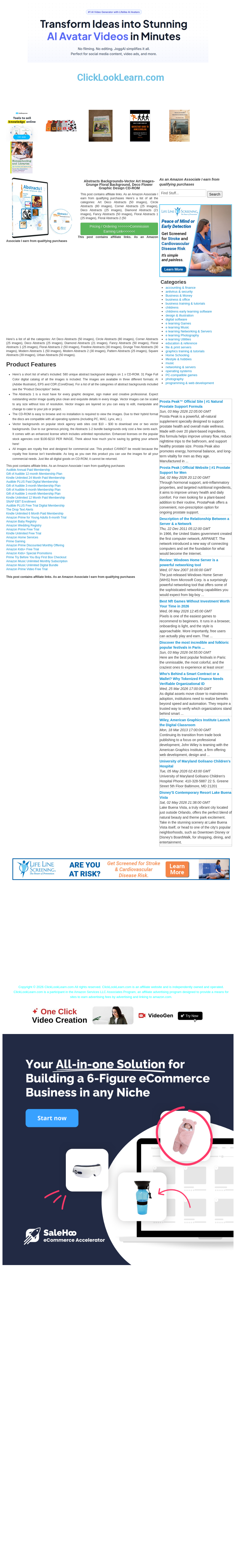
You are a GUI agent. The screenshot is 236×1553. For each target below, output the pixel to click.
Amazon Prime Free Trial (22, 529)
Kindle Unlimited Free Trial (23, 533)
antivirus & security (179, 291)
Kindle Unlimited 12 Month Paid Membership (35, 497)
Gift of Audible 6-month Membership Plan (33, 489)
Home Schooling (177, 355)
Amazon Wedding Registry (23, 525)
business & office (177, 299)
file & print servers (178, 347)
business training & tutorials (185, 303)
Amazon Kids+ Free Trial (22, 549)
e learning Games (178, 323)
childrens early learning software (188, 311)
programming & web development (189, 383)
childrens (171, 307)
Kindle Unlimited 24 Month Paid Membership (35, 477)
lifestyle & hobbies (178, 359)
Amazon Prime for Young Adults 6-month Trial (36, 517)
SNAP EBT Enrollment (21, 501)
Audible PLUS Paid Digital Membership (32, 481)
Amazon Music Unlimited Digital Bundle (32, 565)
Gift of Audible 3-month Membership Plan (33, 485)
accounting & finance (180, 287)
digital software (176, 319)
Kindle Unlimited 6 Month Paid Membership (34, 513)
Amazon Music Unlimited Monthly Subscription (37, 561)
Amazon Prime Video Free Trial (27, 569)
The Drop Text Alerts (19, 509)
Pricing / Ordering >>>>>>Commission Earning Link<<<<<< (119, 228)
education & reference (181, 343)
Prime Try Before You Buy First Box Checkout (36, 557)
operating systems (178, 371)
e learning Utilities (178, 339)
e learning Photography (182, 335)
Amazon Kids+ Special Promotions (29, 553)
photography (174, 379)
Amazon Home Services (22, 537)
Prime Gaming (15, 541)
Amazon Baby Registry (21, 521)
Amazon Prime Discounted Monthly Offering (35, 545)
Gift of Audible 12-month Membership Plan (34, 474)
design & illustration (179, 315)
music (169, 363)
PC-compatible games (181, 375)
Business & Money (178, 295)
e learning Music (177, 327)
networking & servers (180, 367)
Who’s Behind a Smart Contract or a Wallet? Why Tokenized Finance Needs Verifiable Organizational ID (191, 679)
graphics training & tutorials (184, 351)
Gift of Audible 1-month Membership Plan (33, 493)
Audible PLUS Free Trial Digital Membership (35, 505)
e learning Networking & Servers (188, 331)
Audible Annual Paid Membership (28, 470)
